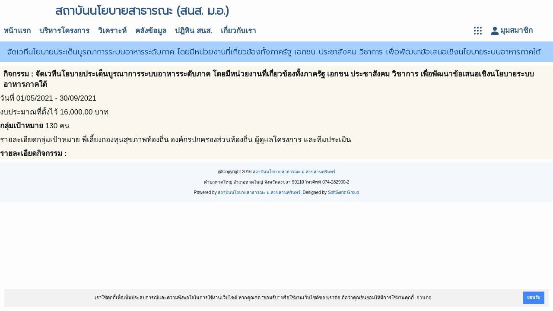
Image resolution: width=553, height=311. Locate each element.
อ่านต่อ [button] (424, 297)
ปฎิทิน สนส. (193, 31)
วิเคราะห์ (112, 31)
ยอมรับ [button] (533, 297)
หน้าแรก (17, 31)
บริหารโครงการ (64, 31)
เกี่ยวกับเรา (238, 31)
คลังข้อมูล (150, 31)
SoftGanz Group (343, 192)
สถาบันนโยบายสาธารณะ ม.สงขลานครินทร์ (294, 171)
